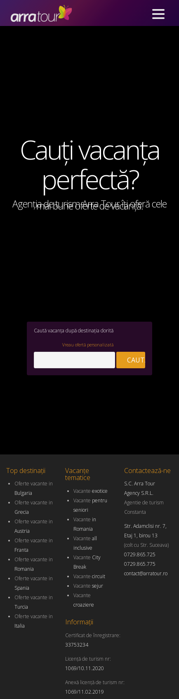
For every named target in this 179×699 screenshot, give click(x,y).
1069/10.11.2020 (84, 668)
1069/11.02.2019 (84, 691)
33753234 (76, 644)
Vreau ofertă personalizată (89, 345)
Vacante (90, 490)
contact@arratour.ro (145, 573)
